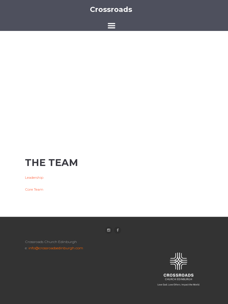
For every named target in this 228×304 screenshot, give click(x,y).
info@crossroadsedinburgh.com (55, 248)
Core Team (34, 189)
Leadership (34, 177)
